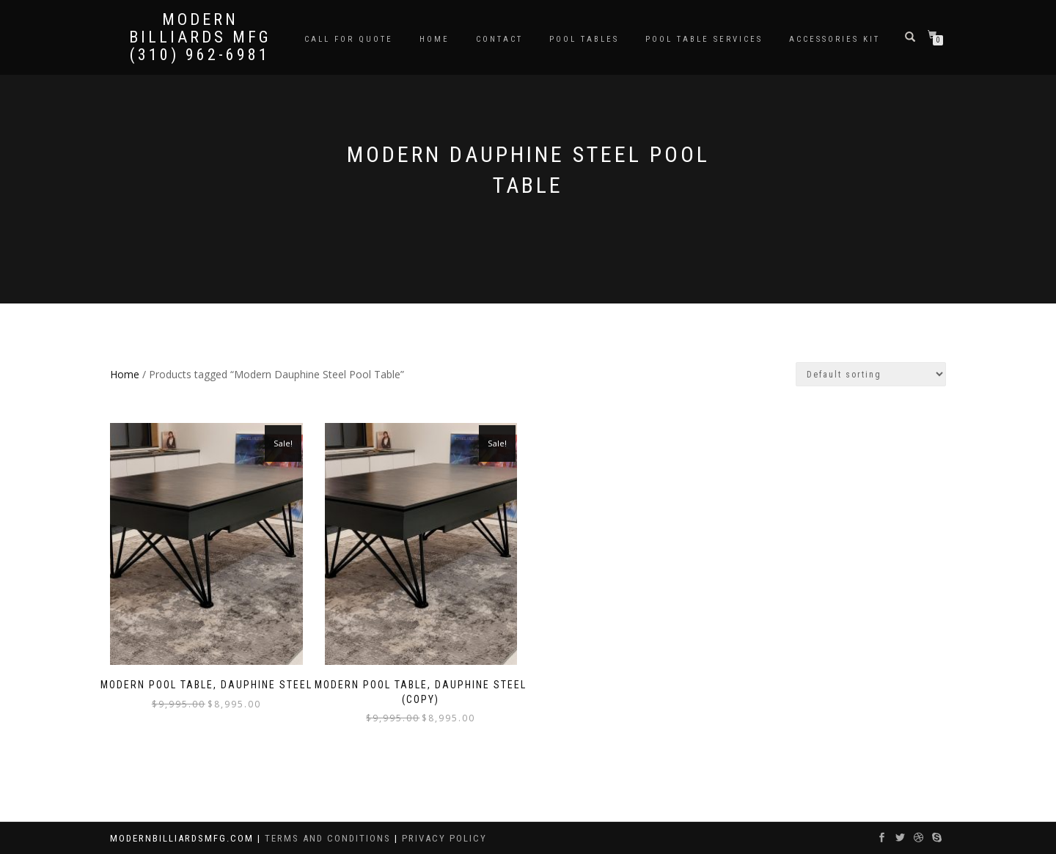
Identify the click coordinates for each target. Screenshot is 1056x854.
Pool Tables (584, 39)
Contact (499, 39)
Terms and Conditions (330, 838)
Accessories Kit (834, 39)
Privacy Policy (444, 838)
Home (434, 39)
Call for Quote (348, 39)
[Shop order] (871, 374)
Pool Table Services (704, 39)
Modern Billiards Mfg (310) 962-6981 (200, 37)
